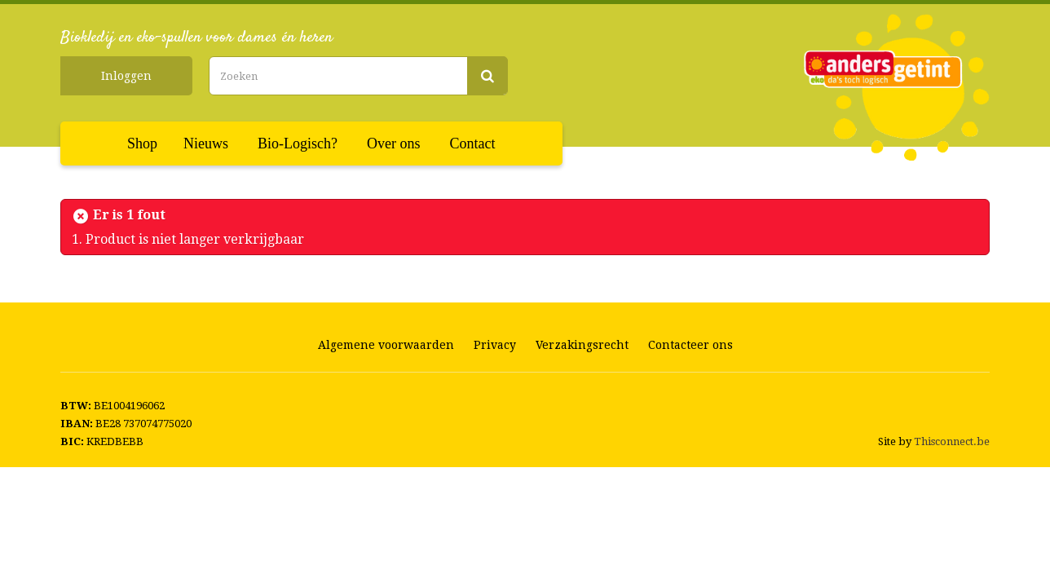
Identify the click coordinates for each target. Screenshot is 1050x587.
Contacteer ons (690, 344)
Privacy (495, 344)
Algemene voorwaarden (386, 344)
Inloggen (126, 75)
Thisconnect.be (952, 441)
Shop (142, 143)
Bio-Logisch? (298, 143)
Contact (473, 143)
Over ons (394, 143)
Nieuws (205, 143)
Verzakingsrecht (582, 344)
